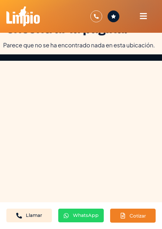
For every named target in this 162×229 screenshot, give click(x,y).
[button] (143, 16)
